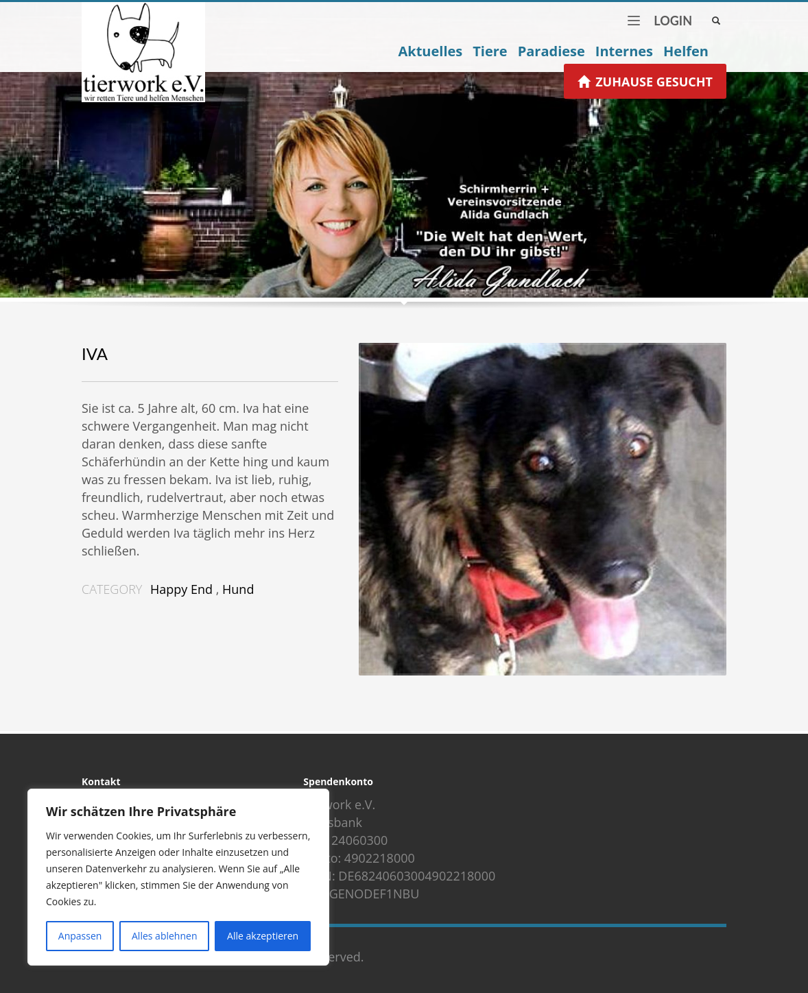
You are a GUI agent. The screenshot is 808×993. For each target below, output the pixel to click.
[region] (178, 877)
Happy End (181, 589)
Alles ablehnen (164, 935)
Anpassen (80, 935)
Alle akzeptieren (262, 935)
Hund (238, 589)
